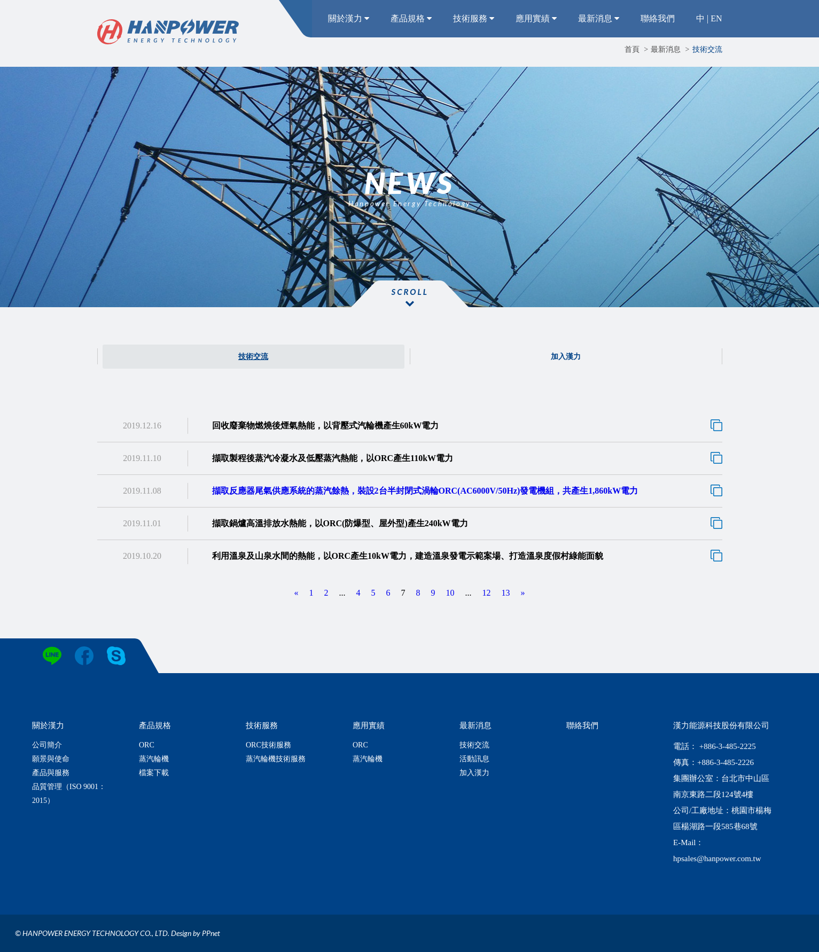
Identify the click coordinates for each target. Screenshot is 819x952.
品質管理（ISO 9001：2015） (69, 794)
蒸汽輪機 (154, 759)
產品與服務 (50, 773)
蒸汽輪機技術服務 (276, 759)
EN (716, 18)
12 (486, 592)
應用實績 (536, 18)
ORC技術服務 (268, 745)
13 (506, 592)
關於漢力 (348, 18)
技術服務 (473, 18)
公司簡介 (47, 745)
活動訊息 (474, 759)
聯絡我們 (658, 18)
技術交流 (707, 49)
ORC (146, 745)
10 (450, 592)
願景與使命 (50, 759)
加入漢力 (566, 357)
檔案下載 (154, 773)
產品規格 (411, 18)
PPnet (211, 933)
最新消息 (598, 18)
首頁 (632, 49)
